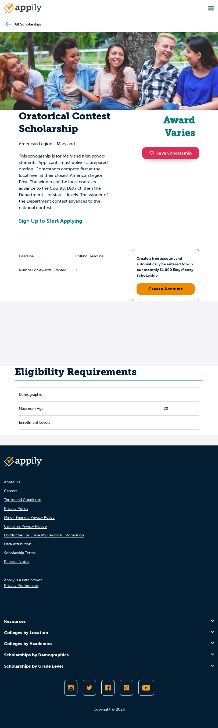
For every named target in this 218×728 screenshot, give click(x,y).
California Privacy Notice (25, 526)
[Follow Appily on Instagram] (70, 688)
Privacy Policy (16, 508)
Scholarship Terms (19, 553)
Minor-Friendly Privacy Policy (29, 517)
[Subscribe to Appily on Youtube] (146, 688)
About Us (12, 482)
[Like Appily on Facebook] (108, 688)
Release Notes (16, 561)
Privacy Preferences (21, 585)
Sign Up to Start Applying (50, 221)
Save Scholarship (170, 153)
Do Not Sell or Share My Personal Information (44, 535)
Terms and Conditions (22, 499)
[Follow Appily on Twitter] (89, 688)
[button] (152, 153)
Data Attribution (17, 544)
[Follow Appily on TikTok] (126, 688)
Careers (10, 491)
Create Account (165, 288)
